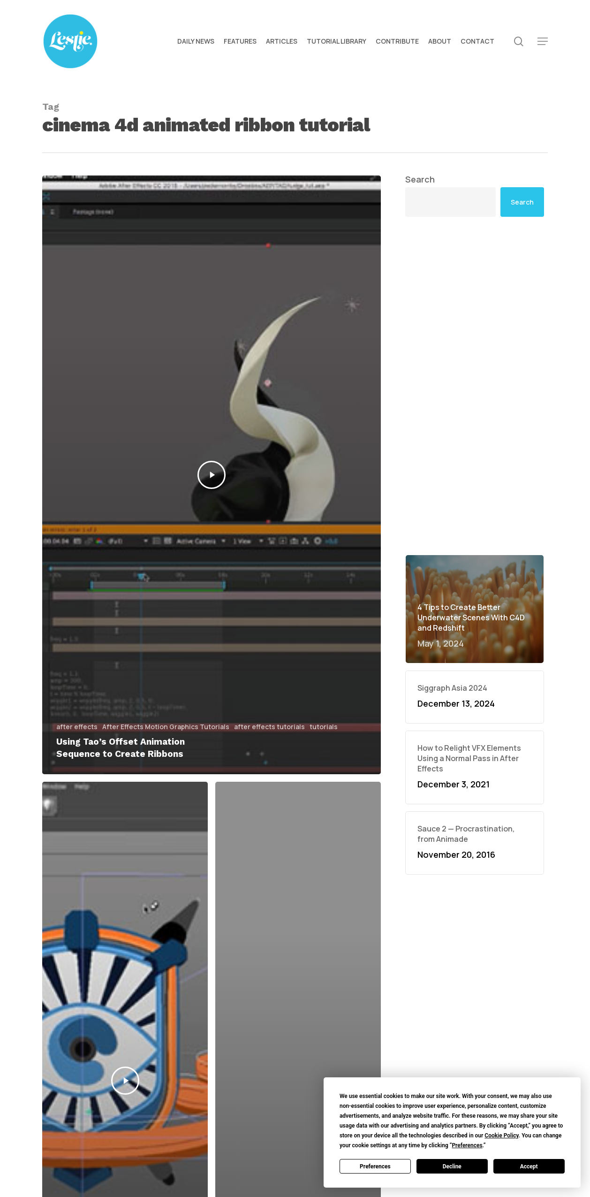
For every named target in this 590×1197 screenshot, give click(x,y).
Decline (452, 1166)
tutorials (324, 726)
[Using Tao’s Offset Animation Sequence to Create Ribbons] (211, 474)
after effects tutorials (269, 726)
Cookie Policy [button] (501, 1135)
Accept (529, 1166)
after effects (77, 726)
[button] (542, 41)
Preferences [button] (467, 1145)
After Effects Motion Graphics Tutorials (165, 726)
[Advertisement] (474, 312)
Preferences (375, 1166)
